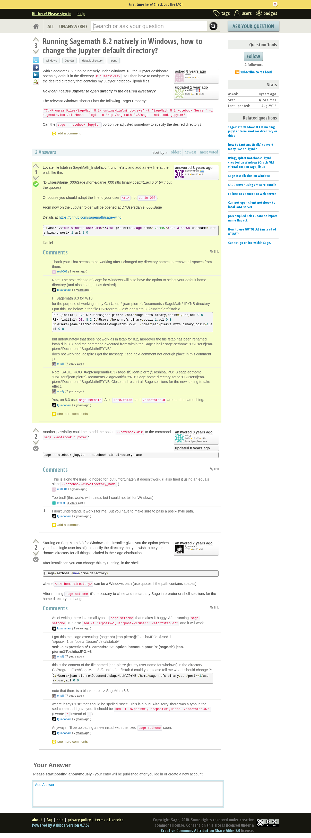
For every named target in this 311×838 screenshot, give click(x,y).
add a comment (69, 133)
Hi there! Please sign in (51, 13)
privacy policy (79, 820)
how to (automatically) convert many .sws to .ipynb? (250, 146)
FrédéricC (190, 90)
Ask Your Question (253, 26)
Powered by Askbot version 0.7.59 (60, 825)
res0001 (189, 74)
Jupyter (69, 60)
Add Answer (44, 785)
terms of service (109, 820)
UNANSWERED (73, 26)
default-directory (92, 60)
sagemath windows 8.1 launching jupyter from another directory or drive (252, 131)
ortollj (60, 363)
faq (49, 820)
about (37, 820)
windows (51, 60)
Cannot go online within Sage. (249, 242)
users (246, 13)
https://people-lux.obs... (197, 441)
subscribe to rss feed (256, 72)
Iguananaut (64, 289)
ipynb (113, 60)
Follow (253, 56)
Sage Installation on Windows (249, 175)
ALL (50, 26)
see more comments (72, 414)
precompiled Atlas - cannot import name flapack (253, 218)
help (81, 13)
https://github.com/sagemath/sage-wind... (91, 217)
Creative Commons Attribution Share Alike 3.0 (200, 830)
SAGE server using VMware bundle (252, 184)
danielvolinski (192, 170)
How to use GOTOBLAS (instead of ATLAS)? (252, 231)
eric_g (188, 435)
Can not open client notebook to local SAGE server (251, 204)
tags (225, 13)
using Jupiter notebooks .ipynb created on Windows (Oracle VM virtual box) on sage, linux (251, 162)
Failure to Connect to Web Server (252, 193)
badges (270, 13)
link (216, 251)
